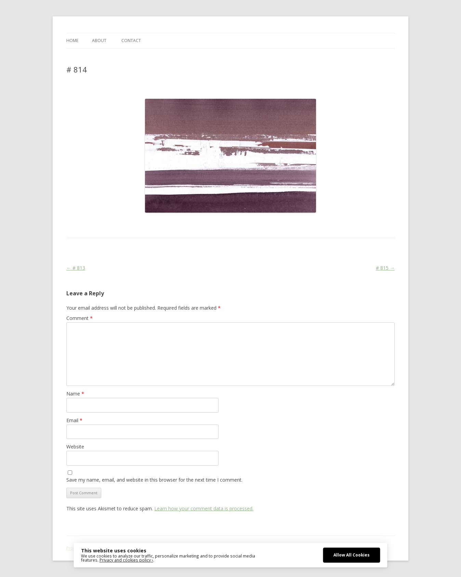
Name (75, 393)
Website (75, 446)
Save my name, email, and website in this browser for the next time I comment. (154, 480)
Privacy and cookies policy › (126, 560)
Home (72, 40)
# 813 (75, 268)
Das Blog (127, 225)
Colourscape (175, 225)
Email (74, 420)
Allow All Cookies (351, 555)
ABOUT (99, 40)
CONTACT (131, 40)
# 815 (385, 268)
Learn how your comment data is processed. (203, 508)
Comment (79, 318)
